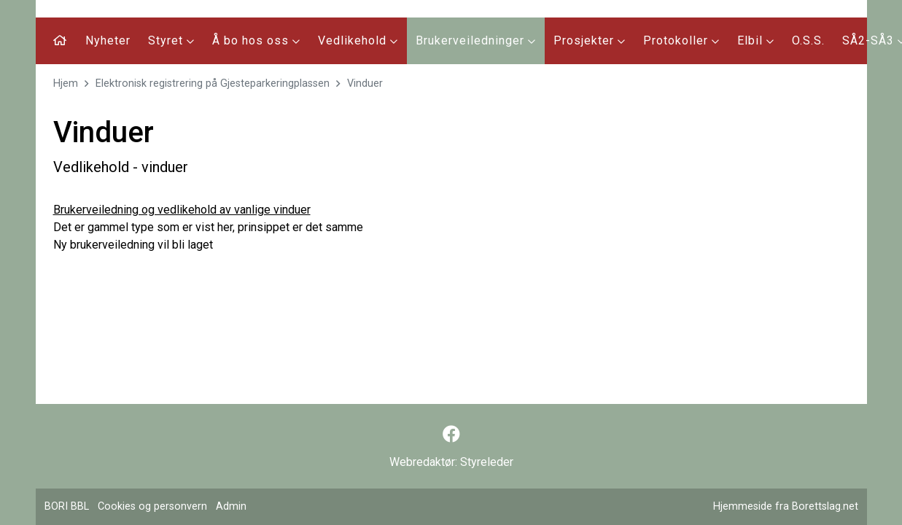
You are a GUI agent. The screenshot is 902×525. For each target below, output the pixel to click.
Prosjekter (589, 40)
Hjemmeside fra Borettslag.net (785, 506)
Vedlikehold (358, 40)
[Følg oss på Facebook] (451, 434)
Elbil (755, 40)
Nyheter (108, 40)
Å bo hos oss (256, 40)
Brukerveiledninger (476, 40)
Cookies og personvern (152, 506)
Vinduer (365, 83)
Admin (231, 506)
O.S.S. (808, 40)
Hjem (65, 83)
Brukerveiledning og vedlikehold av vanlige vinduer (182, 210)
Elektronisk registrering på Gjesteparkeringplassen (213, 83)
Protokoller (681, 40)
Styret (171, 40)
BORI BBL (66, 506)
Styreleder (486, 462)
